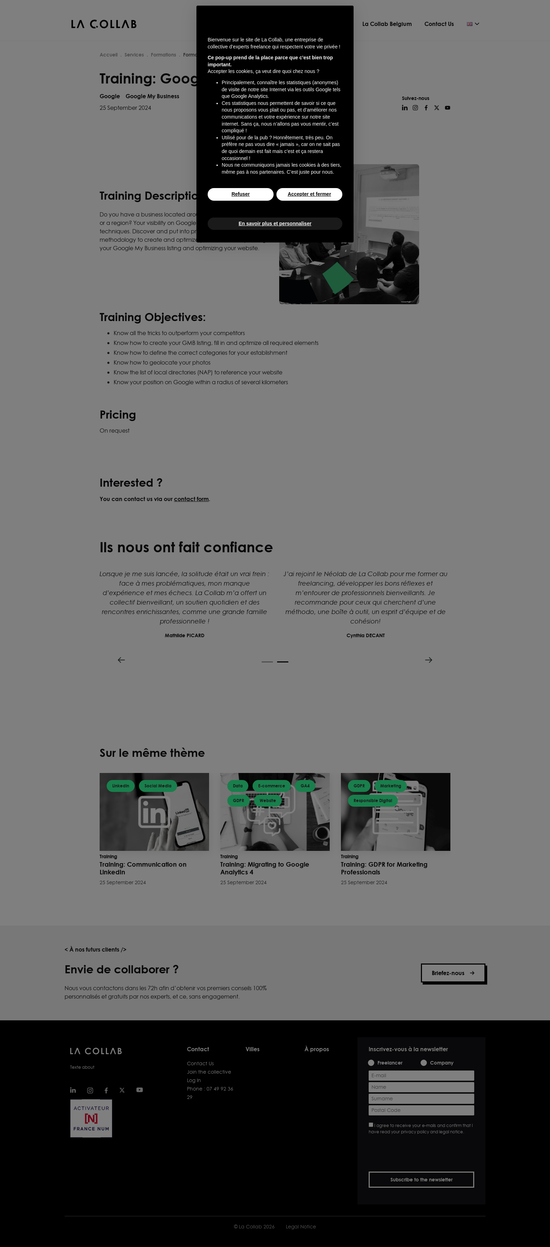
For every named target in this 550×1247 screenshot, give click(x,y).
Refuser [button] (241, 194)
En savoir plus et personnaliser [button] (275, 223)
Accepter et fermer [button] (309, 194)
